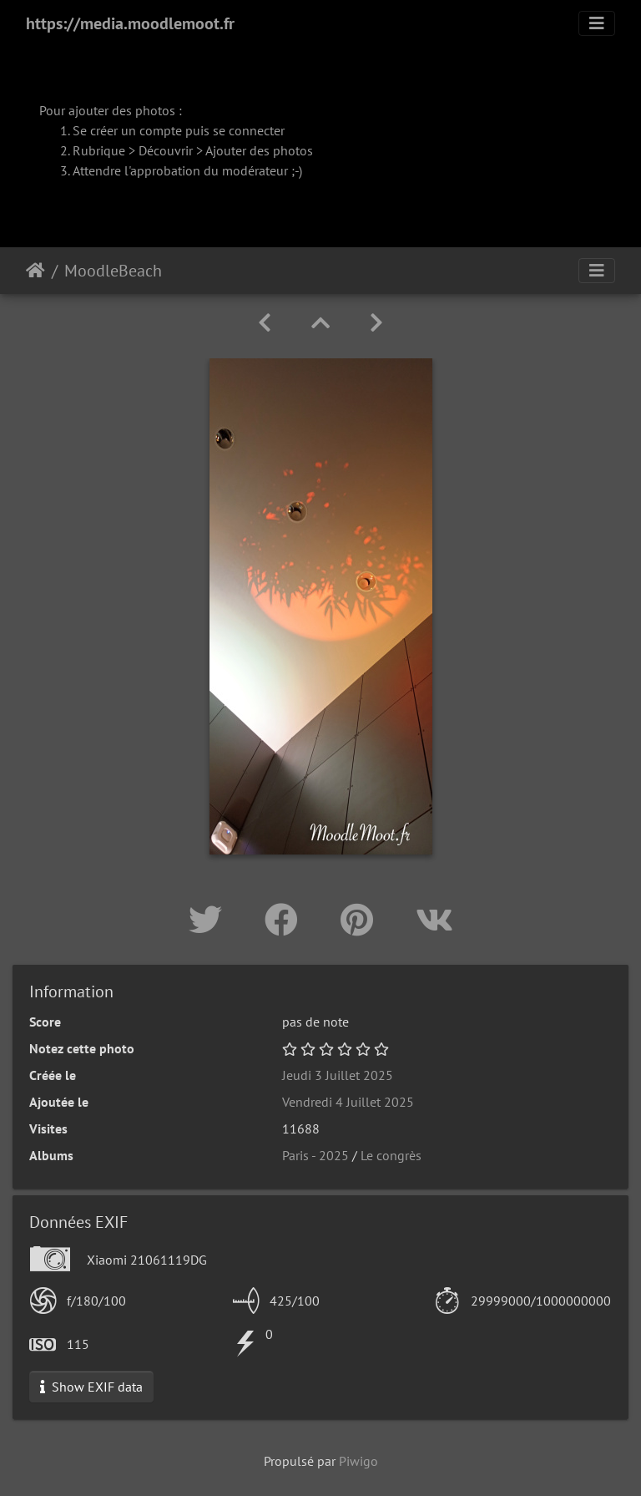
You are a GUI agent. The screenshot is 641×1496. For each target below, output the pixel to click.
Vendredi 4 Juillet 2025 (348, 1101)
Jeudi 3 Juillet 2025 (337, 1075)
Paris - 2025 (315, 1155)
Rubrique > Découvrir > (139, 150)
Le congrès (391, 1155)
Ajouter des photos (259, 150)
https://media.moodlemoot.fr (130, 23)
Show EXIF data (91, 1386)
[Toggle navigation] (596, 23)
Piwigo (358, 1461)
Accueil (35, 270)
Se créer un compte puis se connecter (179, 130)
